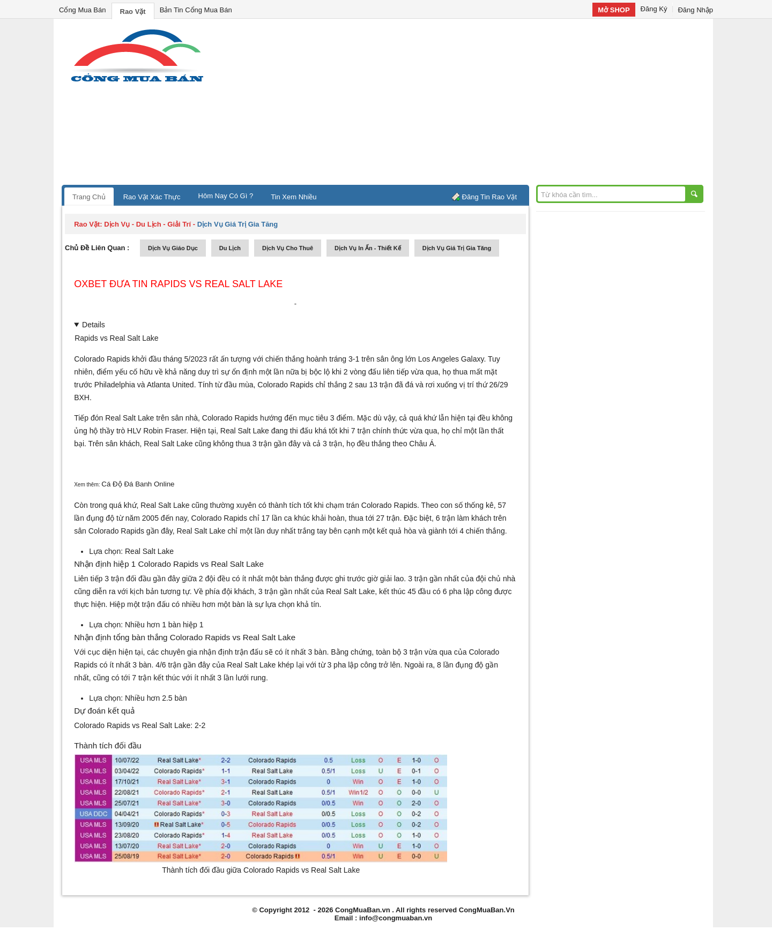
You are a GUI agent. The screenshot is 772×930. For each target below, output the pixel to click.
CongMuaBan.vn (362, 910)
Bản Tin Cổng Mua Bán (196, 10)
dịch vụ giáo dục (173, 248)
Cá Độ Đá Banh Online (137, 484)
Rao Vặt (133, 12)
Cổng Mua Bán (82, 10)
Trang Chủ (89, 197)
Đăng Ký (654, 9)
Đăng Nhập (695, 10)
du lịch (230, 248)
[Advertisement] (477, 104)
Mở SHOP (613, 10)
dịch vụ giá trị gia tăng (457, 248)
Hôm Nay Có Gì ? (226, 196)
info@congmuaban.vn (395, 918)
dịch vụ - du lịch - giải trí (147, 224)
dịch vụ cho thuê (287, 248)
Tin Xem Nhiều (293, 197)
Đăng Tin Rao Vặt (489, 197)
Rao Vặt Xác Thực (152, 197)
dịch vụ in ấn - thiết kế (368, 248)
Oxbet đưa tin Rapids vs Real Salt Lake (178, 284)
